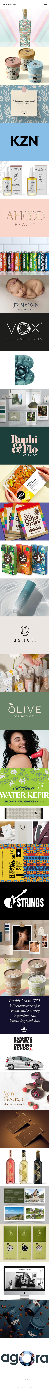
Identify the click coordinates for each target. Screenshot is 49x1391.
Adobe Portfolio (28, 1387)
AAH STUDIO (9, 4)
